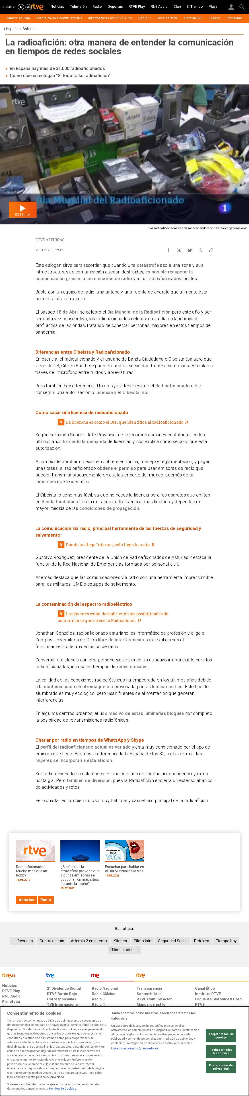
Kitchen (120, 940)
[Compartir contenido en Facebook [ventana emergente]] (168, 249)
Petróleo (201, 940)
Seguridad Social (172, 940)
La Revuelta (22, 940)
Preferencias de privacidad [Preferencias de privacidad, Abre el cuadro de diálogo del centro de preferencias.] (221, 1067)
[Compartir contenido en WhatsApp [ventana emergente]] (200, 249)
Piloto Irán (142, 940)
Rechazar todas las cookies (221, 1051)
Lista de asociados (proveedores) (135, 1048)
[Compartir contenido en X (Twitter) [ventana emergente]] (179, 249)
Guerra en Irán (51, 940)
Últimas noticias (124, 949)
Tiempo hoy (226, 940)
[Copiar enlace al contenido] (211, 249)
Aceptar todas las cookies (221, 1035)
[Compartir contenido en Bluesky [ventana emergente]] (189, 249)
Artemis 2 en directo (89, 940)
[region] (124, 1051)
